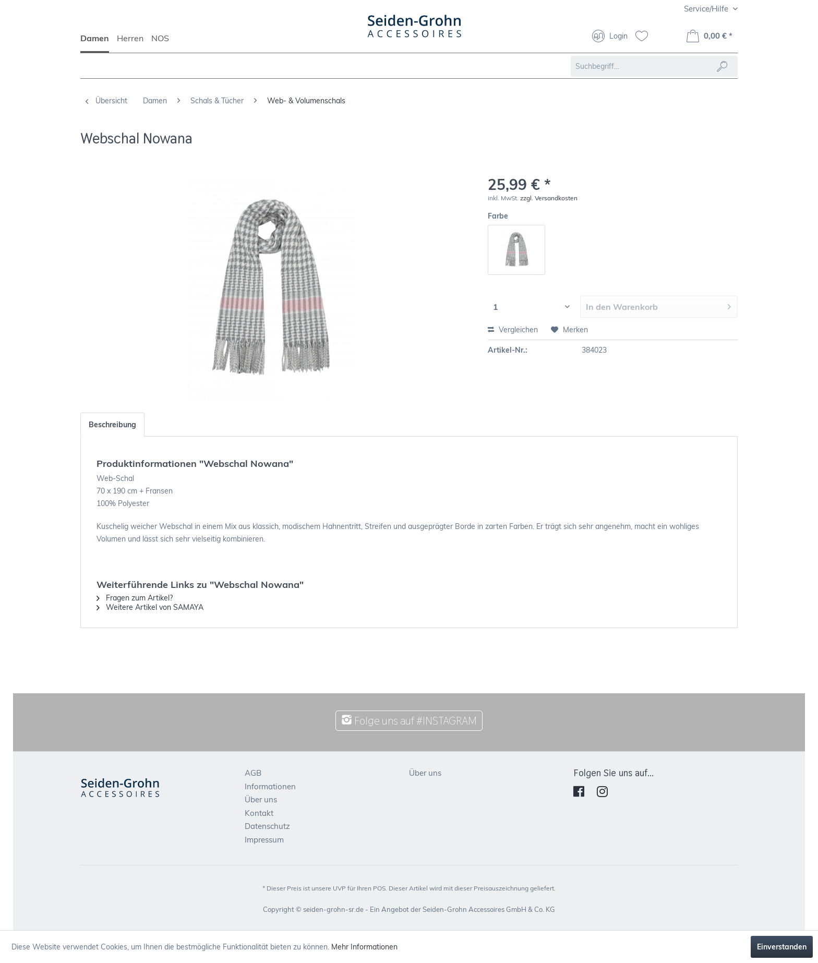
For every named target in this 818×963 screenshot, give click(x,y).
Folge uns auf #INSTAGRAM (409, 721)
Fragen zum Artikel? (135, 598)
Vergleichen (513, 329)
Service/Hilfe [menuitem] (707, 9)
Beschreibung (112, 424)
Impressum (264, 840)
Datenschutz (267, 826)
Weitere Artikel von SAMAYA (150, 607)
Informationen (270, 786)
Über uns (261, 799)
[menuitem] (98, 43)
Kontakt (259, 813)
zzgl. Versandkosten (549, 198)
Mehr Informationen (364, 947)
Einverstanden (782, 947)
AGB (253, 773)
